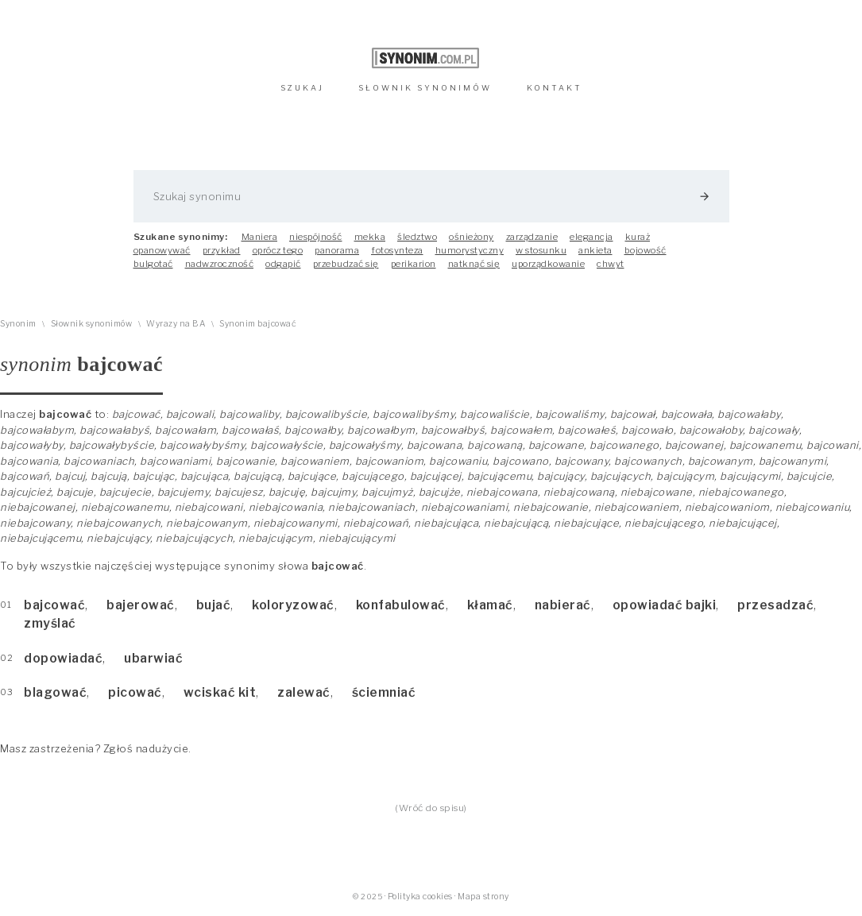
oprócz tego (278, 250)
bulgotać (153, 263)
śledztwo (417, 236)
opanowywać (162, 250)
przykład (222, 250)
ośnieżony (471, 236)
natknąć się (474, 263)
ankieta (595, 250)
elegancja (591, 236)
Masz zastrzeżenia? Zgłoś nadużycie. (95, 748)
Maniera (260, 236)
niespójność (315, 236)
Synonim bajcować (257, 324)
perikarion (413, 263)
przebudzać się (346, 263)
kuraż (638, 236)
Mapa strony (483, 896)
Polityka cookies (420, 896)
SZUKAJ (302, 87)
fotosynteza (397, 250)
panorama (337, 250)
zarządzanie (532, 236)
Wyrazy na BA (175, 324)
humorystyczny (469, 250)
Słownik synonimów (92, 324)
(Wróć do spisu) (431, 808)
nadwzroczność (219, 263)
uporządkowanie (548, 263)
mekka (370, 236)
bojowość (645, 250)
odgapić (283, 263)
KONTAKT (554, 87)
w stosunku (541, 250)
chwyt (610, 263)
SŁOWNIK (425, 87)
